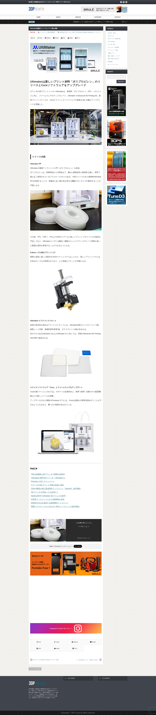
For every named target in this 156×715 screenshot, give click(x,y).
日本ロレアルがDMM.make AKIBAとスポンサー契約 (46, 659)
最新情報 (52, 32)
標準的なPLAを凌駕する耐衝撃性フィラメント (49, 503)
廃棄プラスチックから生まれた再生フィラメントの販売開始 (55, 507)
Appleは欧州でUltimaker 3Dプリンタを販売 (48, 496)
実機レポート (111, 53)
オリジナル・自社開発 (113, 47)
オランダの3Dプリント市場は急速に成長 (47, 485)
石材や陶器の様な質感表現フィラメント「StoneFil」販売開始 (56, 489)
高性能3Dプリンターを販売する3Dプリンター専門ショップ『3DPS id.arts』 (99, 22)
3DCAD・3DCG (112, 33)
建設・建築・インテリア (114, 56)
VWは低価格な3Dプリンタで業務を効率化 (48, 474)
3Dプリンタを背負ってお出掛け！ (44, 492)
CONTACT (118, 17)
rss (121, 2)
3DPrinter (61, 32)
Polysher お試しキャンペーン (43, 481)
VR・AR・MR (111, 44)
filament (80, 32)
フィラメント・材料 (45, 32)
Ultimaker (85, 32)
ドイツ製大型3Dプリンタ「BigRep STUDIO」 (87, 659)
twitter (124, 2)
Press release (111, 41)
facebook (126, 2)
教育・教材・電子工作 (113, 58)
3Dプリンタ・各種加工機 (114, 38)
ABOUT (58, 17)
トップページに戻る (35, 668)
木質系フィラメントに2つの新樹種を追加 (47, 499)
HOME (38, 17)
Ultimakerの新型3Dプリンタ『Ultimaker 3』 (48, 478)
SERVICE (78, 17)
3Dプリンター (68, 32)
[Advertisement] (66, 599)
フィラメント (97, 32)
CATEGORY (97, 17)
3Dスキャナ (111, 35)
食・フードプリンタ (113, 64)
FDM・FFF (75, 32)
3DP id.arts (75, 713)
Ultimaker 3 (90, 32)
